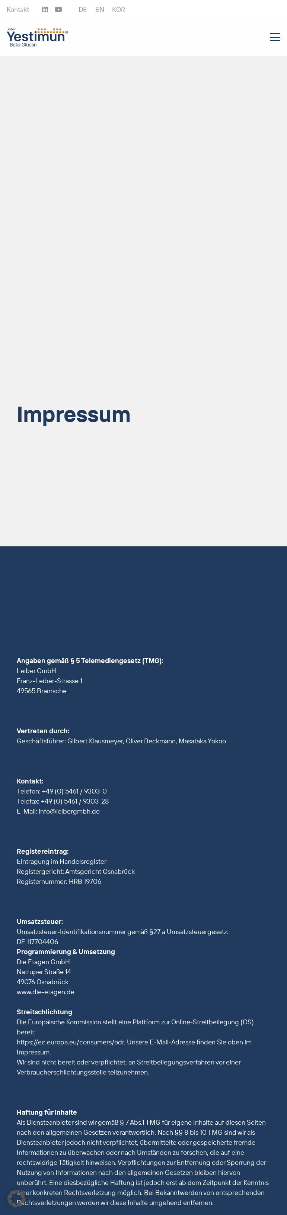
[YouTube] (58, 9)
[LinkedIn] (45, 9)
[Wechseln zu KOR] (118, 9)
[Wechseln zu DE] (83, 9)
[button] (275, 37)
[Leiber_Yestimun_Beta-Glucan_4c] (37, 37)
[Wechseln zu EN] (99, 9)
